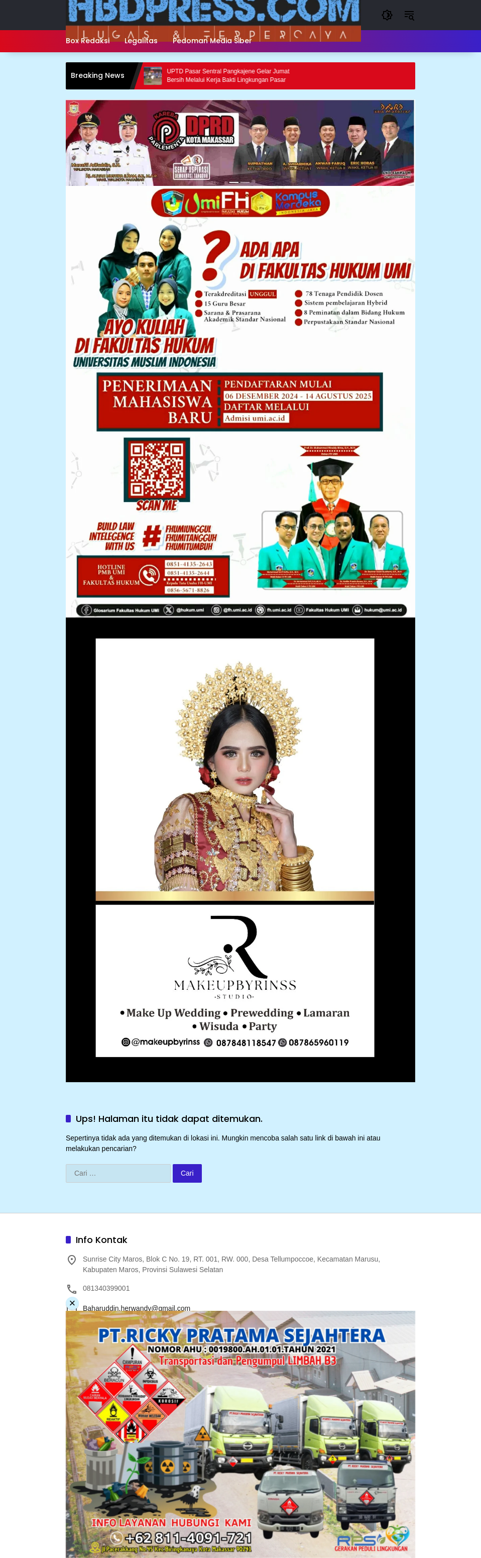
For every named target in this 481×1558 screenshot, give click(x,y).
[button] (387, 15)
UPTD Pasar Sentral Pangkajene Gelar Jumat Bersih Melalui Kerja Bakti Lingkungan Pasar (234, 75)
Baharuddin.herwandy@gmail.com (136, 1308)
